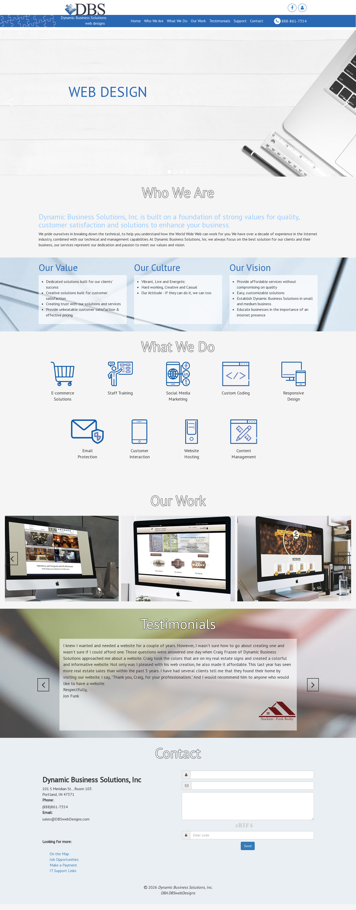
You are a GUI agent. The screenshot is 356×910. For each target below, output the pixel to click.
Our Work (198, 20)
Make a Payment (63, 865)
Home (136, 20)
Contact (256, 20)
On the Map (59, 853)
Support (240, 20)
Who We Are (153, 20)
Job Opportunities (64, 859)
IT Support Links (63, 870)
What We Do (177, 20)
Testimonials (219, 20)
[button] (11, 102)
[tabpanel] (178, 103)
